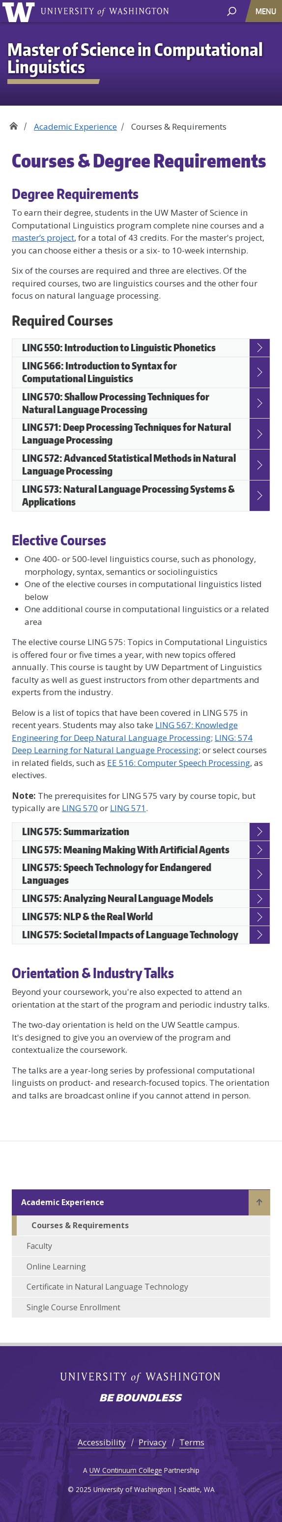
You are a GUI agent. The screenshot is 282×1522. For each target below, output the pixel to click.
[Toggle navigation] (267, 11)
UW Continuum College (125, 1470)
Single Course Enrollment (73, 1307)
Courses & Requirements (80, 1225)
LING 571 (128, 808)
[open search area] (232, 10)
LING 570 (80, 808)
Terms (191, 1442)
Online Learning (56, 1266)
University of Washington (104, 11)
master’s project (43, 237)
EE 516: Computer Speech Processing (178, 762)
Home (13, 123)
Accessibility (102, 1442)
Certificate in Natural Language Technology (107, 1286)
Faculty (39, 1245)
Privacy (153, 1442)
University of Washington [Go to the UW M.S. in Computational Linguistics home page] (20, 11)
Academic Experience (75, 126)
